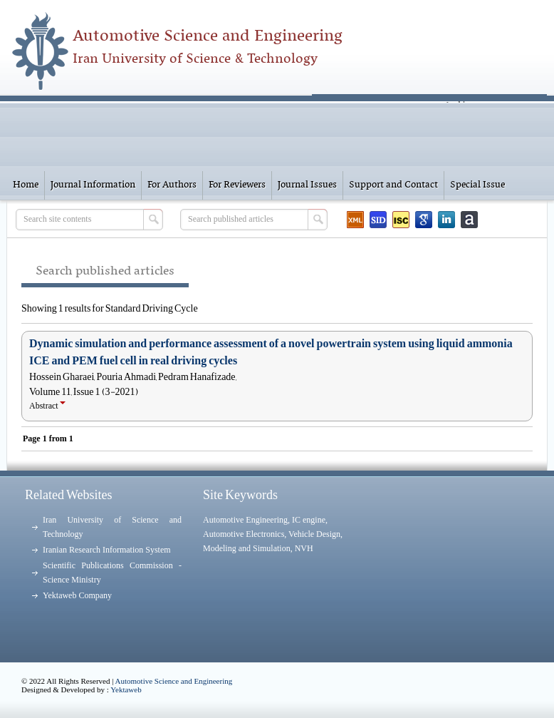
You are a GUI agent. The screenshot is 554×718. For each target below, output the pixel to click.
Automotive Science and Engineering (174, 681)
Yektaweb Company (77, 595)
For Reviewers (237, 185)
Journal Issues (307, 185)
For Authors (172, 185)
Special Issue (477, 185)
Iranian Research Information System (107, 550)
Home (25, 185)
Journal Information (93, 185)
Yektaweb (126, 689)
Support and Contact (393, 185)
